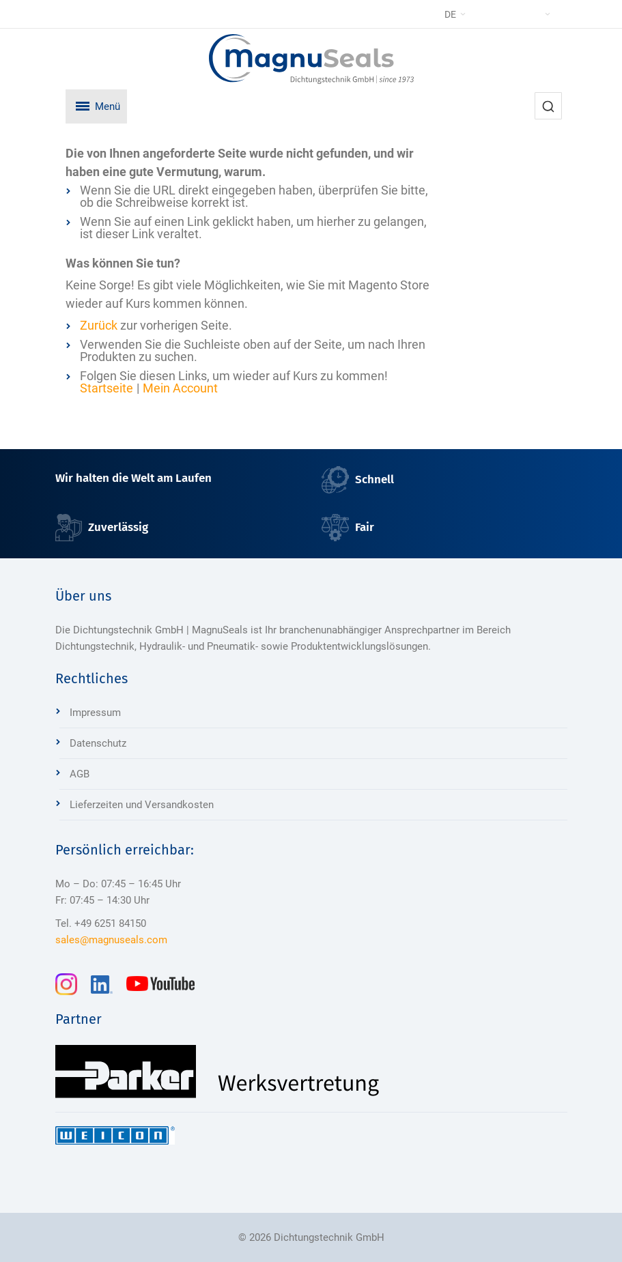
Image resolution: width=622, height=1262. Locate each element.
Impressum (95, 712)
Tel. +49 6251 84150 (100, 923)
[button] (482, 14)
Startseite (106, 388)
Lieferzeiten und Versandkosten (142, 805)
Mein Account (180, 388)
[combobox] (548, 105)
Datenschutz (98, 743)
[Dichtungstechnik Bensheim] (311, 59)
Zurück (98, 325)
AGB (79, 774)
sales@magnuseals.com (111, 940)
